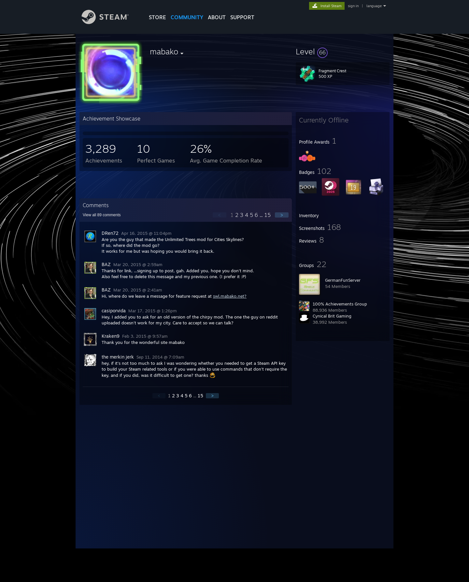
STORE (157, 17)
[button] (343, 51)
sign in (353, 6)
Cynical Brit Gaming (332, 316)
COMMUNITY (187, 17)
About (217, 17)
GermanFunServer (343, 280)
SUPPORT (242, 17)
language (374, 6)
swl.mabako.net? (230, 296)
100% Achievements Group (340, 303)
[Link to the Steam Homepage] (110, 22)
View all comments (102, 215)
